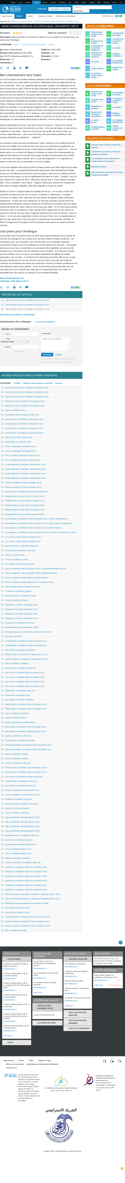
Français (36, 2)
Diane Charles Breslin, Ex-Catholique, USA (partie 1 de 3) (25, 300)
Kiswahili (106, 2)
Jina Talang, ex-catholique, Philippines (17, 700)
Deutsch (44, 2)
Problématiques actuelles (98, 128)
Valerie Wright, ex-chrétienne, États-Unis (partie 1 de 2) (24, 704)
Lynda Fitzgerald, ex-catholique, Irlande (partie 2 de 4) (23, 469)
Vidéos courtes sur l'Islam (117, 128)
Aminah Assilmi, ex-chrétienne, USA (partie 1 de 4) (22, 419)
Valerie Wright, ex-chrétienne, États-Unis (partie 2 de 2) (24, 709)
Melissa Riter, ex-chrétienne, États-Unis (18, 691)
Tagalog (92, 2)
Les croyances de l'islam (97, 41)
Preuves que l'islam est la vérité (96, 34)
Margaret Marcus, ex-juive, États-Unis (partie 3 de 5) (22, 505)
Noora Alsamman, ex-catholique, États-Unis (19, 546)
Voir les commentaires (45, 322)
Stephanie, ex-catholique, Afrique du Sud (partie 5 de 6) (24, 885)
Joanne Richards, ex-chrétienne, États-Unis (19, 804)
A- (71, 33)
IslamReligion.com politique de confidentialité (42, 1064)
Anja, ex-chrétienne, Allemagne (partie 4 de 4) (20, 831)
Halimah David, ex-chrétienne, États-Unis (18, 668)
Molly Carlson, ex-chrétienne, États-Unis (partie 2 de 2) (23, 731)
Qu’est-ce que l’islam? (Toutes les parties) (106, 146)
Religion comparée (116, 55)
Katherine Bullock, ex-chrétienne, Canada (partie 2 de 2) (24, 659)
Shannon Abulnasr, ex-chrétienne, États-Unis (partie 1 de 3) (25, 917)
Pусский (53, 2)
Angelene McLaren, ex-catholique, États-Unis (20, 835)
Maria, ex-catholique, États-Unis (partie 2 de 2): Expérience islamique (29, 573)
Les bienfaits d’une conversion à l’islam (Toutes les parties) (105, 159)
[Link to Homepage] (11, 9)
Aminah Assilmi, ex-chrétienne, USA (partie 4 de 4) (22, 433)
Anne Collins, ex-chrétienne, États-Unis (18, 564)
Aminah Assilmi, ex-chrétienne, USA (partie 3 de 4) (22, 428)
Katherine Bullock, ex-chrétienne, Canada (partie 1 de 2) (24, 654)
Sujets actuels (97, 68)
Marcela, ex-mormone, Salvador (15, 808)
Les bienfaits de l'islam (118, 34)
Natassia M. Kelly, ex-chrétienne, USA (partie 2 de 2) (23, 406)
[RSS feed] (119, 1061)
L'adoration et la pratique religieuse (97, 48)
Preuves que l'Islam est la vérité (96, 93)
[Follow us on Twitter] (112, 1061)
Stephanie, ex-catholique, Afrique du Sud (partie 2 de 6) (24, 872)
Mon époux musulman (11, 636)
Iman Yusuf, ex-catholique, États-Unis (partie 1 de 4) (22, 673)
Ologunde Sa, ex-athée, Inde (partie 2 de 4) (19, 609)
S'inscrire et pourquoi (59, 9)
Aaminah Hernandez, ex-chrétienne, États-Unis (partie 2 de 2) (26, 749)
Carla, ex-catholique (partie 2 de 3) (16, 849)
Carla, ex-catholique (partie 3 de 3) (16, 853)
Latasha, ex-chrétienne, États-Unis (16, 736)
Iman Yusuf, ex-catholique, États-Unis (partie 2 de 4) (22, 677)
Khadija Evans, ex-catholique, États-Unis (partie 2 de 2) (24, 772)
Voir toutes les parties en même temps (17, 315)
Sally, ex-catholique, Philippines (15, 663)
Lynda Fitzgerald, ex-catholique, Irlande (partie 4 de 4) (23, 478)
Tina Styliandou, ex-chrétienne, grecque (18, 740)
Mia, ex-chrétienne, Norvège (13, 930)
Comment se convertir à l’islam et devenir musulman (105, 153)
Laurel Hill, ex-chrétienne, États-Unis (17, 840)
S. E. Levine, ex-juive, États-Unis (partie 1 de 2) (21, 537)
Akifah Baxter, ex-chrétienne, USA (16, 442)
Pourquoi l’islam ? (99, 167)
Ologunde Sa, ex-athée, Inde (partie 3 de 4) (19, 614)
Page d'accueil (7, 16)
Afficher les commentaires (66, 16)
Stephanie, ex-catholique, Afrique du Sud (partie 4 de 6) (24, 881)
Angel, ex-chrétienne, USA (13, 410)
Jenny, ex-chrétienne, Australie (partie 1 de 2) (20, 790)
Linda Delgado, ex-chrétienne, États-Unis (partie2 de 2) (23, 645)
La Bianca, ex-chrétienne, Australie (16, 591)
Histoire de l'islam (117, 68)
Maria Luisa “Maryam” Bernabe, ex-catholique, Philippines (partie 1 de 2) (30, 894)
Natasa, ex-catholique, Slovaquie (15, 858)
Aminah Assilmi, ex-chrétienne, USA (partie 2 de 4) (22, 424)
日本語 (76, 2)
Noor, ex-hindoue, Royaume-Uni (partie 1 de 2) (20, 455)
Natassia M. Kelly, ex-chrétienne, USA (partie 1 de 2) (23, 401)
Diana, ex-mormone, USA (12, 555)
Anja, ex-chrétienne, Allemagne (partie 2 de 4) (20, 822)
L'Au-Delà (116, 107)
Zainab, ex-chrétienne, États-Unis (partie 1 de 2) (21, 483)
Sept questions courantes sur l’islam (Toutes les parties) (107, 173)
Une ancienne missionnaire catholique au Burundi (21, 777)
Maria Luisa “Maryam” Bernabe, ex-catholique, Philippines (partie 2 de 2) (30, 899)
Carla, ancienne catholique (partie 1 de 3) (18, 844)
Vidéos (30, 16)
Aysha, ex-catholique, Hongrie (14, 754)
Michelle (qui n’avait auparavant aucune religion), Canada (24, 903)
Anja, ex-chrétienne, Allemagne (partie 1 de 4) (20, 817)
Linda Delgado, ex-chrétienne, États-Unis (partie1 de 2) (23, 641)
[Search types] (81, 11)
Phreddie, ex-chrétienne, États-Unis (16, 799)
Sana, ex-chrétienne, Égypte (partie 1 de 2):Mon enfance (24, 578)
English (13, 2)
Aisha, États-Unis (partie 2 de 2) (15, 912)
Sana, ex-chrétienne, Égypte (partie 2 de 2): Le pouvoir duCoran (27, 582)
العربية (20, 2)
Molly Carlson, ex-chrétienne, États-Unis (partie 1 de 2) (23, 727)
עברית (121, 2)
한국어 (114, 2)
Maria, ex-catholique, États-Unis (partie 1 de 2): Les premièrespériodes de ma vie (33, 569)
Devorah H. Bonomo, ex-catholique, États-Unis (21, 862)
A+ (78, 33)
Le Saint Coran (94, 121)
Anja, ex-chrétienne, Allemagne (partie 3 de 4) (20, 826)
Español (28, 2)
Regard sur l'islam (45, 16)
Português (62, 2)
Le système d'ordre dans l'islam (96, 75)
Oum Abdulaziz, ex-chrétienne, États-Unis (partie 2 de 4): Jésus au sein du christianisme (36, 523)
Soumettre (47, 355)
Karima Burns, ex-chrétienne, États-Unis (18, 786)
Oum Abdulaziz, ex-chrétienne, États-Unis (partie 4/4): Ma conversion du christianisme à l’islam (38, 532)
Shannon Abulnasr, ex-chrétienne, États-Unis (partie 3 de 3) (25, 926)
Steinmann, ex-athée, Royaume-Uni (16, 437)
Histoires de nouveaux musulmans (96, 114)
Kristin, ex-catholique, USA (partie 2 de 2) (18, 451)
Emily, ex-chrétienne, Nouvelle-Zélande (18, 722)
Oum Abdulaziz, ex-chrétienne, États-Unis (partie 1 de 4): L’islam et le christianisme (34, 519)
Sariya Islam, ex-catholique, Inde (15, 695)
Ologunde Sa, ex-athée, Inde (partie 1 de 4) (19, 605)
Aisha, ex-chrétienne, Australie (14, 759)
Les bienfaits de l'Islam (118, 94)
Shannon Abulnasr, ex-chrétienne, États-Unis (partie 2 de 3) (25, 921)
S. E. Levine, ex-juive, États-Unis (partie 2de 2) (20, 541)
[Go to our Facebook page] (105, 1061)
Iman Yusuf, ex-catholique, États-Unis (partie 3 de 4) (22, 682)
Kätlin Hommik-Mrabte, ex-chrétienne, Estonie (20, 587)
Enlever (119, 980)
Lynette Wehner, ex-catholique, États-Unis (19, 781)
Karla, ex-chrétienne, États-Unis (15, 813)
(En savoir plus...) (9, 969)
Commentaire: (46, 335)
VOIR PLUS (7, 1036)
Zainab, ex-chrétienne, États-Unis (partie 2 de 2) (21, 487)
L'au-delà (116, 48)
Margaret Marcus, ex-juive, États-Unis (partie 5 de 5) (22, 514)
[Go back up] (121, 942)
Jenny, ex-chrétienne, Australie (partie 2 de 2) (20, 795)
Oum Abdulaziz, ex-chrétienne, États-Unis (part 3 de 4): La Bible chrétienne (31, 528)
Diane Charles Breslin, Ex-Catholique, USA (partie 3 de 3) (25, 309)
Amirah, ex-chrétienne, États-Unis (15, 763)
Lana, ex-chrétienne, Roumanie (15, 713)
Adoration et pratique (96, 107)
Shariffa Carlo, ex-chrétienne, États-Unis (18, 550)
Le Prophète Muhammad (117, 121)
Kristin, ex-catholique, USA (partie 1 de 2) (18, 446)
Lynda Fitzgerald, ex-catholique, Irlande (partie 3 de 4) (23, 474)
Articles (19, 16)
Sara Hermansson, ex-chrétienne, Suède (18, 596)
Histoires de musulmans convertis (22, 21)
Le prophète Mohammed (117, 62)
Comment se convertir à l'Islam (117, 100)
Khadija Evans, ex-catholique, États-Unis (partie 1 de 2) (24, 768)
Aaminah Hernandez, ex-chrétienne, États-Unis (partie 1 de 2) (26, 745)
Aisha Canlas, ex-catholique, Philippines (18, 650)
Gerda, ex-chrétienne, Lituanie (14, 600)
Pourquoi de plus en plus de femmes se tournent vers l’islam (25, 632)
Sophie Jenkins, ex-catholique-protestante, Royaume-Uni (24, 492)
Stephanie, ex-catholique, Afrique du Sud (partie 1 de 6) (24, 867)
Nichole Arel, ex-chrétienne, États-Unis (17, 623)
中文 (69, 2)
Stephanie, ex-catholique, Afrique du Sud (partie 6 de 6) (24, 890)
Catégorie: (6, 45)
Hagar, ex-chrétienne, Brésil (13, 718)
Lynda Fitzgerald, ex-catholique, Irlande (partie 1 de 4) (23, 464)
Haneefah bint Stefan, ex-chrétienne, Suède (19, 627)
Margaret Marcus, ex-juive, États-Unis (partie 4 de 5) (22, 510)
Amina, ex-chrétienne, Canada (14, 560)
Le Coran (95, 62)
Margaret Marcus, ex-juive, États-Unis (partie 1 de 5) (22, 496)
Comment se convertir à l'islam (117, 41)
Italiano (84, 2)
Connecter (42, 9)
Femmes (37, 21)
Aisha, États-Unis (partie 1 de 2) (15, 908)
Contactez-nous (107, 16)
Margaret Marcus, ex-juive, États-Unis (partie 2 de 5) (22, 501)
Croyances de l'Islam (97, 100)
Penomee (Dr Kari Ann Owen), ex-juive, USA (20, 415)
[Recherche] (109, 7)
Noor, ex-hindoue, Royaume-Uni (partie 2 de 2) (20, 460)
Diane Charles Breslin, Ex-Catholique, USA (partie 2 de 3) (14, 279)
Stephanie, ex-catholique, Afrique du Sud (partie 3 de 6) (24, 876)
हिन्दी (99, 2)
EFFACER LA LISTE (115, 985)
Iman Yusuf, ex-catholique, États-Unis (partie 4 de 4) (22, 686)
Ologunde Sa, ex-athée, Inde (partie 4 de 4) (19, 618)
